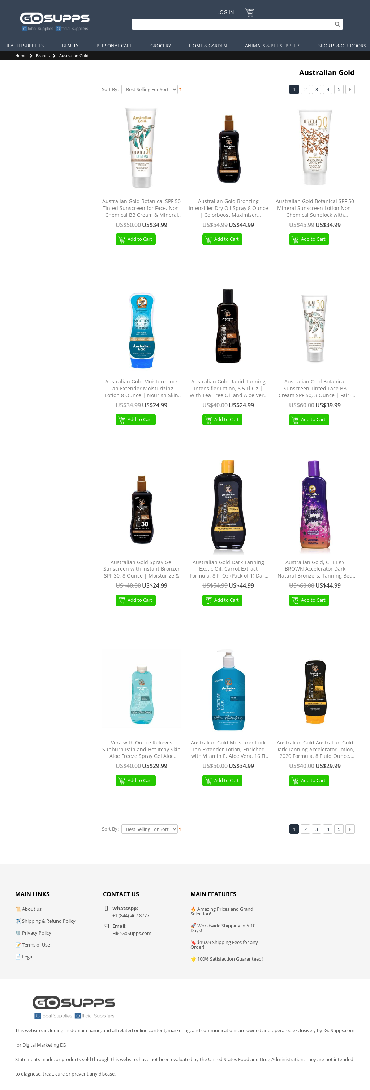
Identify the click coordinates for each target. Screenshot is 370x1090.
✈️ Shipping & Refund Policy (45, 921)
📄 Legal (24, 956)
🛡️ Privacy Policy (33, 933)
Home (20, 55)
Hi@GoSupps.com (131, 933)
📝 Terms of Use (32, 944)
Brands (43, 55)
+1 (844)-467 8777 (130, 915)
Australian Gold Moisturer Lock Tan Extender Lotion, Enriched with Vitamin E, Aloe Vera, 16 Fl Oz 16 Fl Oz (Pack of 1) (228, 749)
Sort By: (110, 89)
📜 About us (28, 909)
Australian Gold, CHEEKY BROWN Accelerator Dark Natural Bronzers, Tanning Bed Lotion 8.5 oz (315, 569)
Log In (225, 12)
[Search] (235, 24)
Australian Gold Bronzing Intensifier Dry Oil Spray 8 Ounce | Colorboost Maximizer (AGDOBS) (228, 208)
